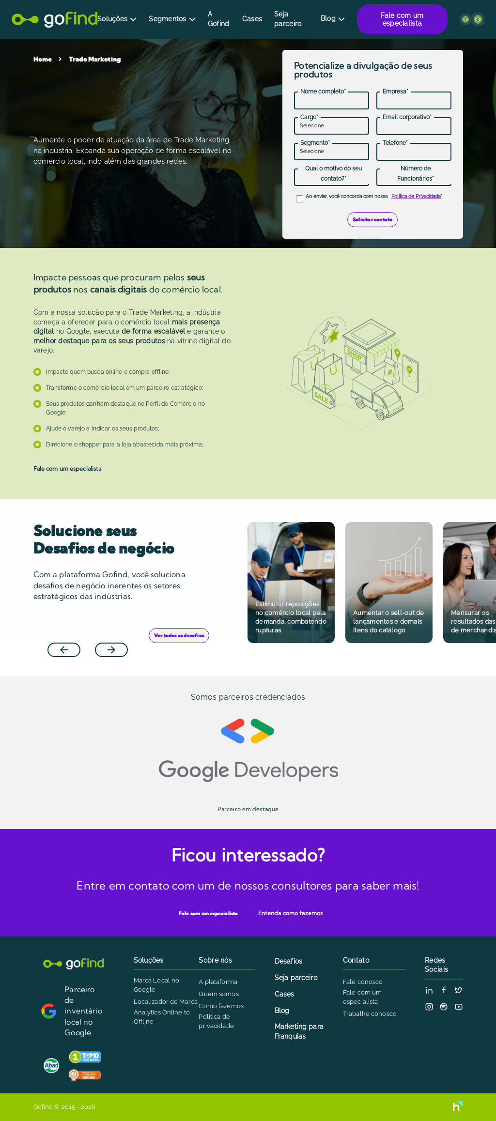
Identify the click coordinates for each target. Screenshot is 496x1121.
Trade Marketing (95, 59)
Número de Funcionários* (415, 173)
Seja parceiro (287, 19)
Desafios (288, 961)
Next (117, 637)
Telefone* (395, 142)
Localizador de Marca (166, 1001)
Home (42, 59)
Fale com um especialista (402, 19)
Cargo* (309, 117)
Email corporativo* (407, 117)
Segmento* (315, 142)
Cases (252, 19)
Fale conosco (363, 981)
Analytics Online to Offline (162, 1017)
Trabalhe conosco (370, 1013)
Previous (72, 637)
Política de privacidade (216, 1021)
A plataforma (218, 981)
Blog (328, 18)
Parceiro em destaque (248, 809)
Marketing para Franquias (299, 1031)
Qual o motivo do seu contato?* (333, 173)
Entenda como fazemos (290, 913)
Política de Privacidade (416, 196)
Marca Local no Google (157, 985)
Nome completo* (323, 91)
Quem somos (218, 994)
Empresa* (395, 91)
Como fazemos (221, 1006)
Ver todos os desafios (179, 636)
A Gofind (219, 19)
